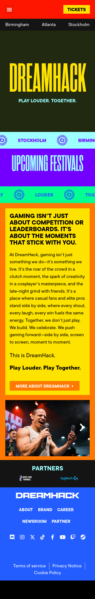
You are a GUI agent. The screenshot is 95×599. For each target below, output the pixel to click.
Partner (61, 521)
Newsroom (34, 521)
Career (65, 510)
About (26, 510)
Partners (47, 468)
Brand (45, 510)
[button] (9, 9)
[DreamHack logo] (37, 9)
